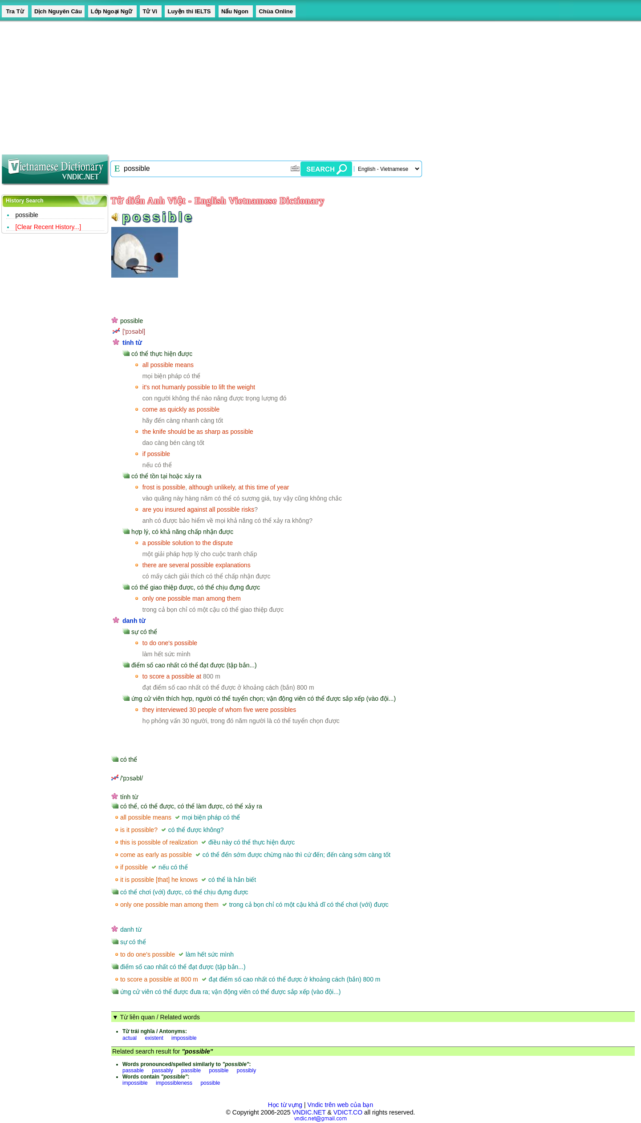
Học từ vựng (285, 1104)
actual (129, 1038)
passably (162, 1070)
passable (133, 1070)
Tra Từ (14, 11)
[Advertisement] (267, 84)
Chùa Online (276, 11)
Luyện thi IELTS (189, 11)
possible (27, 214)
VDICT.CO (347, 1112)
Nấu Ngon (235, 11)
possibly (246, 1070)
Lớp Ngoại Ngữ (112, 11)
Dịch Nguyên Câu (58, 11)
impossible (184, 1038)
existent (154, 1038)
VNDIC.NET (308, 1112)
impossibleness (174, 1083)
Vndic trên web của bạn (340, 1104)
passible (191, 1070)
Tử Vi (150, 11)
